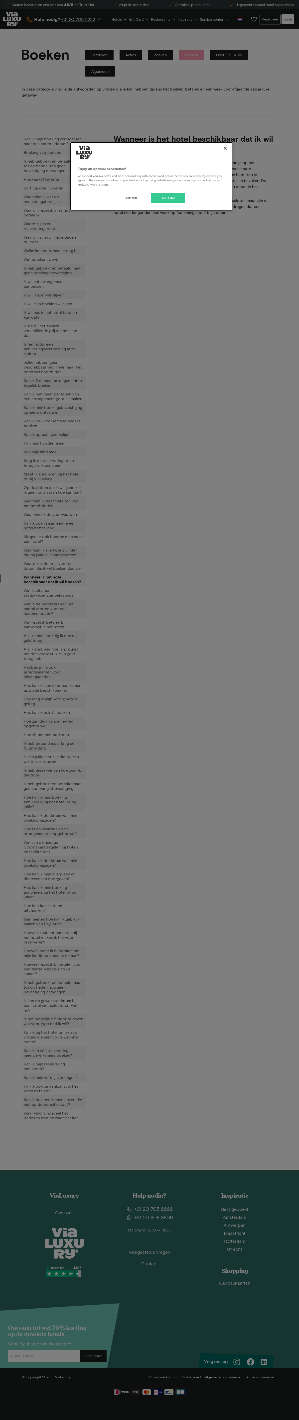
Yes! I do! (168, 197)
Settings (131, 197)
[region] (151, 176)
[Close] (225, 148)
